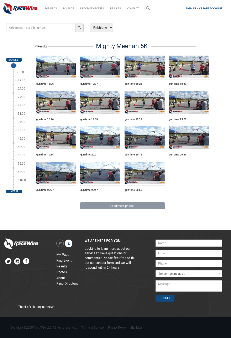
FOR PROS (51, 8)
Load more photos (122, 206)
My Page (62, 255)
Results (41, 46)
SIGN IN (191, 8)
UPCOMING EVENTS (92, 8)
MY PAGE (68, 8)
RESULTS (115, 8)
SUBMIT (165, 298)
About (60, 278)
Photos (61, 272)
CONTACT (133, 8)
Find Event (64, 260)
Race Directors (67, 284)
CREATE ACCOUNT (210, 8)
